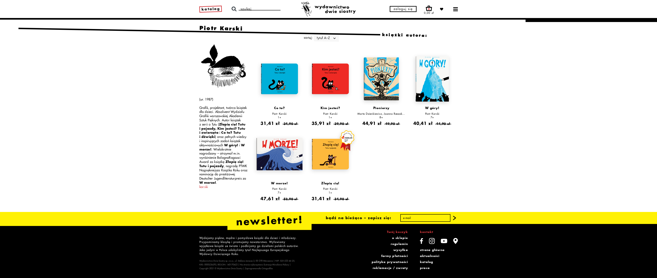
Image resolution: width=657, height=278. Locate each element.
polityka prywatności (390, 262)
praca (425, 268)
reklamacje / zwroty (390, 268)
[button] (454, 218)
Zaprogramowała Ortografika (259, 268)
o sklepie (400, 238)
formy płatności (394, 256)
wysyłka (400, 250)
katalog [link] (210, 9)
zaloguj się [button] (403, 9)
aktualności (430, 256)
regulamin (399, 244)
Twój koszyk (397, 232)
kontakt (426, 232)
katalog (426, 262)
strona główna (432, 250)
